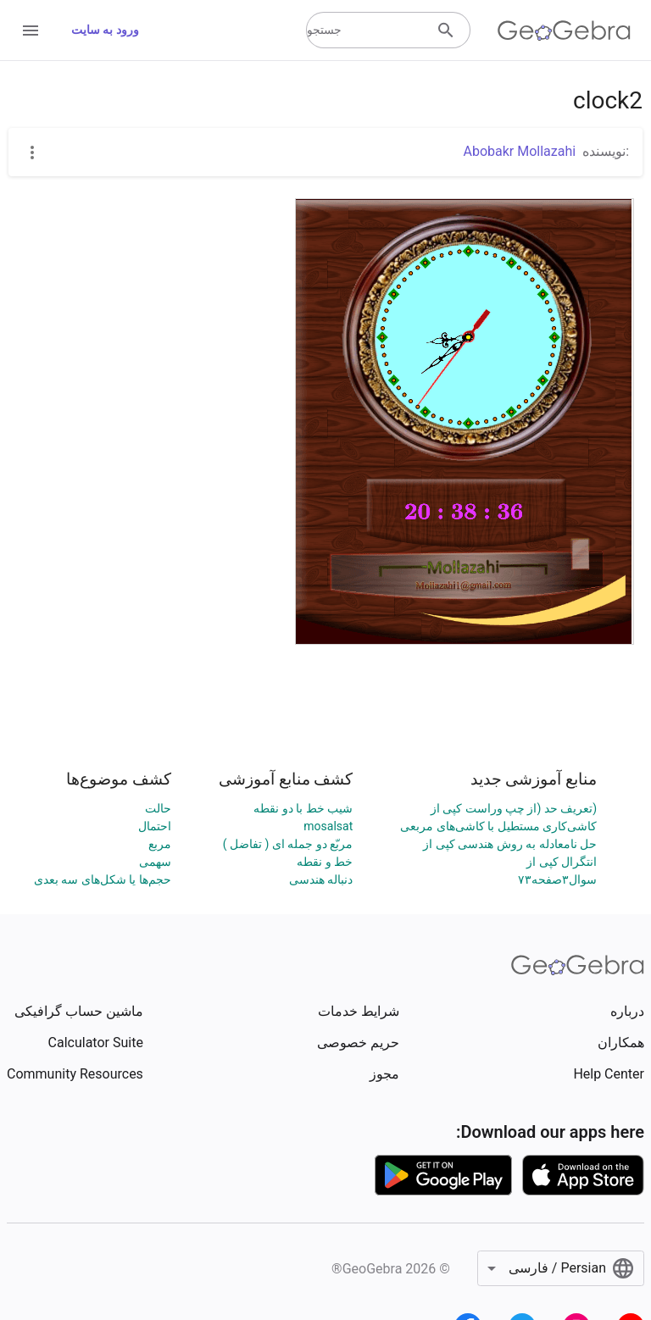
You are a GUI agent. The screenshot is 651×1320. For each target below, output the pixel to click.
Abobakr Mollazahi (519, 151)
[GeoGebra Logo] (564, 30)
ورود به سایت (105, 29)
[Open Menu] (30, 30)
